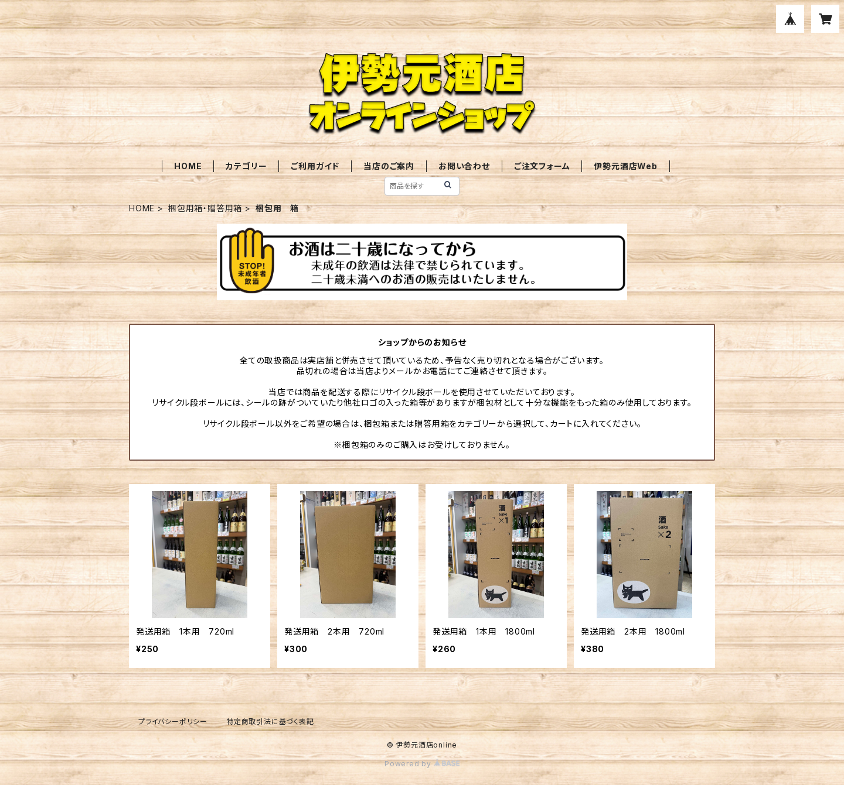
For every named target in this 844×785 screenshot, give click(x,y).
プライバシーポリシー (172, 721)
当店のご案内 (388, 166)
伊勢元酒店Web (625, 166)
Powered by (422, 763)
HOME (188, 166)
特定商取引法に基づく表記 (270, 721)
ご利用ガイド (315, 166)
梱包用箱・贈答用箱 (205, 208)
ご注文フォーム (542, 166)
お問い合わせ (464, 166)
